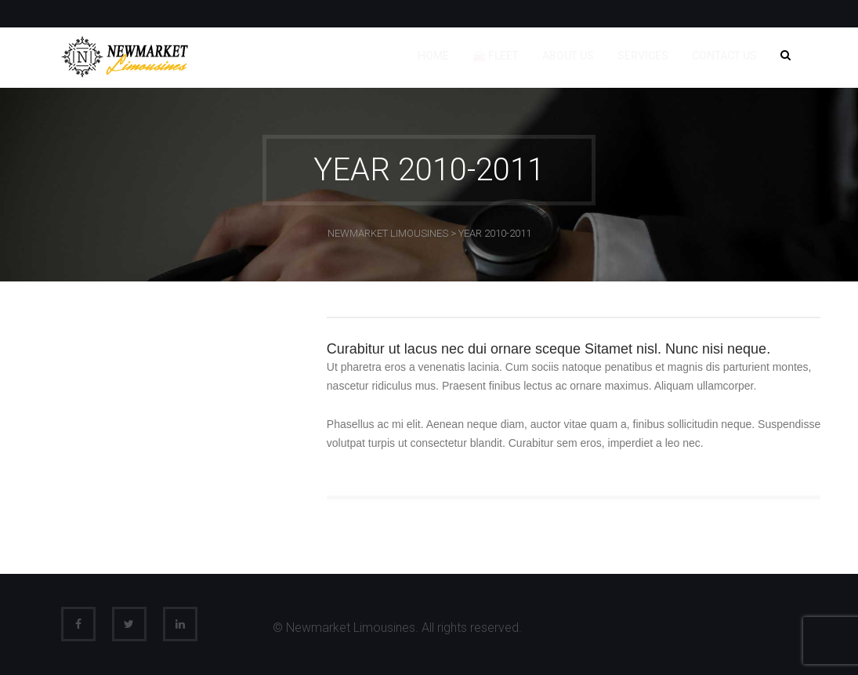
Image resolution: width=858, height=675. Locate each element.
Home (433, 55)
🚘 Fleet (495, 55)
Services (642, 55)
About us (568, 55)
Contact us (724, 55)
